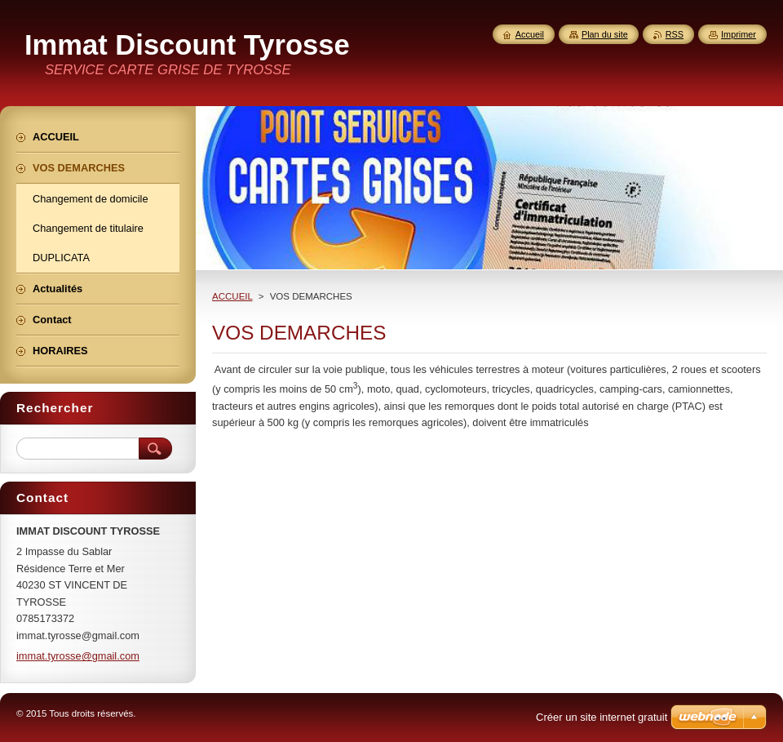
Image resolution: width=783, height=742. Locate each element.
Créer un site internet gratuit (601, 717)
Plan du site (605, 34)
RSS (674, 34)
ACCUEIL (232, 296)
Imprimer (738, 34)
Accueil (529, 34)
